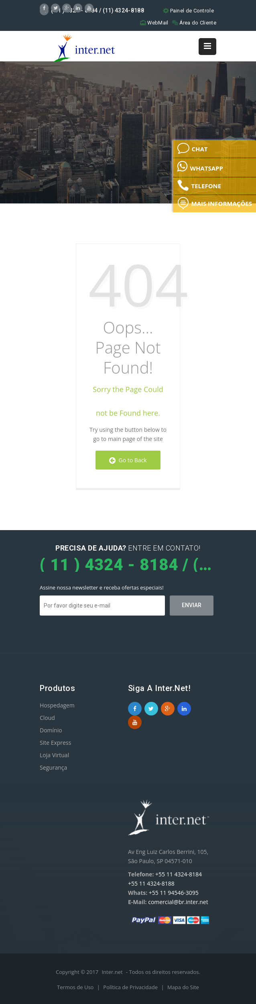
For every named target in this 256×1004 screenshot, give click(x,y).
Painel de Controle (188, 11)
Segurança (53, 767)
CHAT (192, 148)
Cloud (47, 717)
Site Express (55, 742)
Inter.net (112, 972)
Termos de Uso (76, 987)
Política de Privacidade (131, 987)
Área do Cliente (194, 23)
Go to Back (127, 460)
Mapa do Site (183, 987)
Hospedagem (57, 705)
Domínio (51, 730)
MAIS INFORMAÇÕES (214, 203)
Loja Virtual (54, 755)
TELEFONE (199, 185)
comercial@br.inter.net (178, 902)
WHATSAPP (200, 166)
